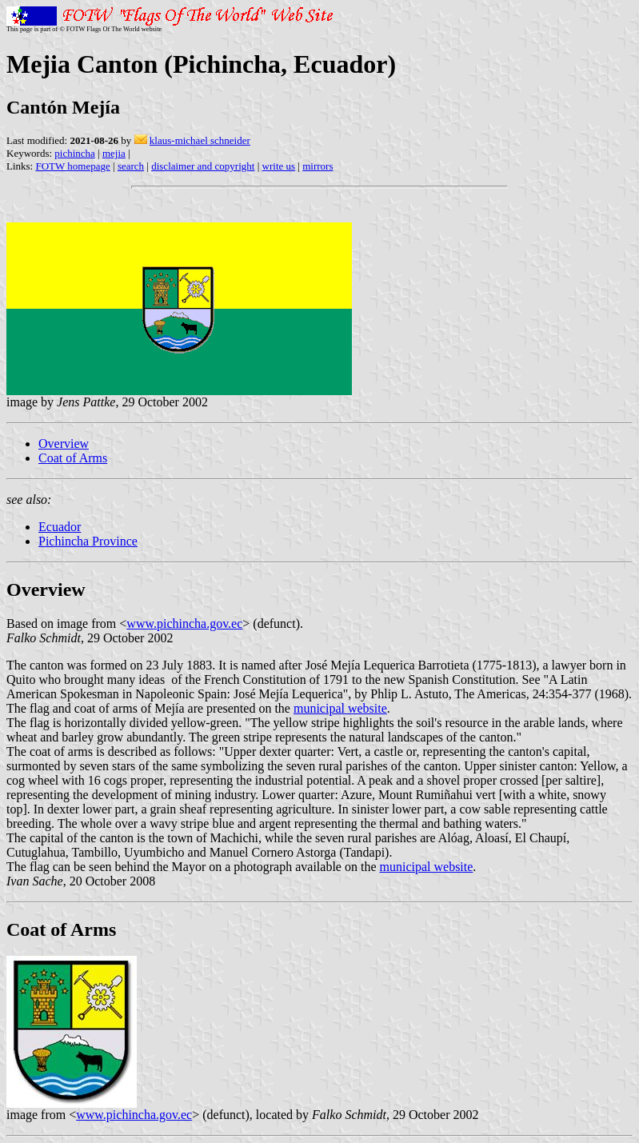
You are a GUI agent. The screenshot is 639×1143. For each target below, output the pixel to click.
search (131, 166)
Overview (63, 443)
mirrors (317, 166)
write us (279, 166)
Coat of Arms (72, 458)
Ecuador (59, 527)
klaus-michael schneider (200, 140)
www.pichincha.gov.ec (184, 623)
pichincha (74, 153)
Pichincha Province (88, 541)
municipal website (340, 708)
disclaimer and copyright (202, 166)
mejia (114, 153)
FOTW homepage (72, 166)
